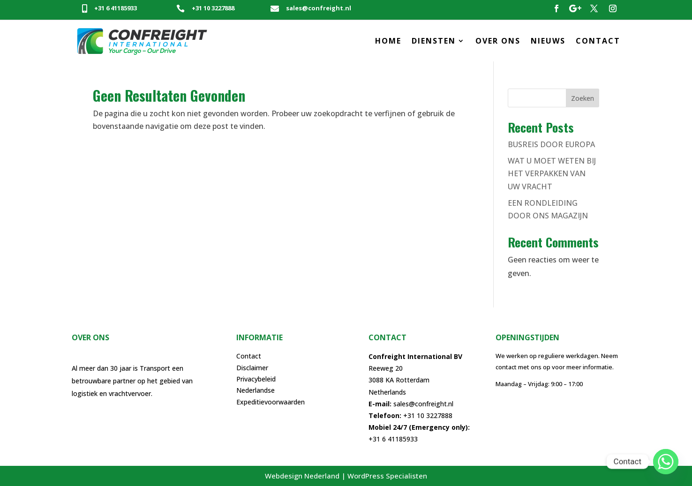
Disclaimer (252, 367)
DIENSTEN (434, 41)
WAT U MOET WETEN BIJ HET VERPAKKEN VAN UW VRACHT (552, 173)
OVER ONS (497, 41)
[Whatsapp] (665, 461)
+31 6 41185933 (115, 8)
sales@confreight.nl (318, 8)
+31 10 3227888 (213, 8)
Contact (248, 355)
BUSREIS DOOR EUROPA (551, 144)
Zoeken (582, 98)
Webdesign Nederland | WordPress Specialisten (346, 475)
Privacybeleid (256, 378)
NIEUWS (548, 41)
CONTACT (598, 41)
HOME (388, 41)
